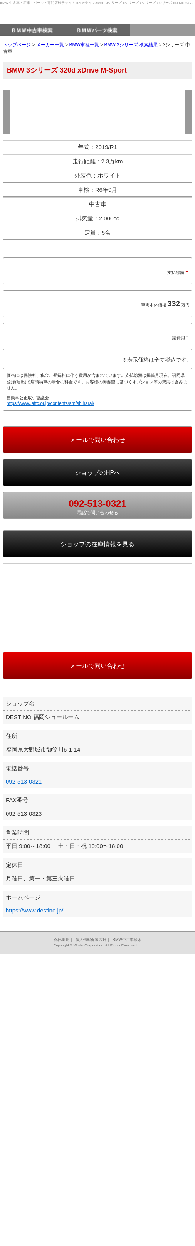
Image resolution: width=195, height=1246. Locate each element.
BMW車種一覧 (84, 56)
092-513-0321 (24, 1073)
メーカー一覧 (50, 56)
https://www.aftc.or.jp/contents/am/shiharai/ (50, 570)
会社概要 (61, 1232)
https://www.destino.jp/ (34, 1202)
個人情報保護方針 (91, 1232)
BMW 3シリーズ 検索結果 (131, 56)
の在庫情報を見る (97, 711)
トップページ (17, 56)
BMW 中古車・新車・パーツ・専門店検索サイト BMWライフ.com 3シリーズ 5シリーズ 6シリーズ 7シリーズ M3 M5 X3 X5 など (97, 3)
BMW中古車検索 (127, 1232)
